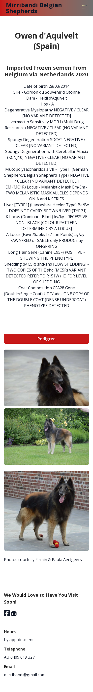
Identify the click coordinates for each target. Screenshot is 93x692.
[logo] (41, 8)
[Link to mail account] (14, 613)
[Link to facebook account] (7, 613)
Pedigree (46, 338)
